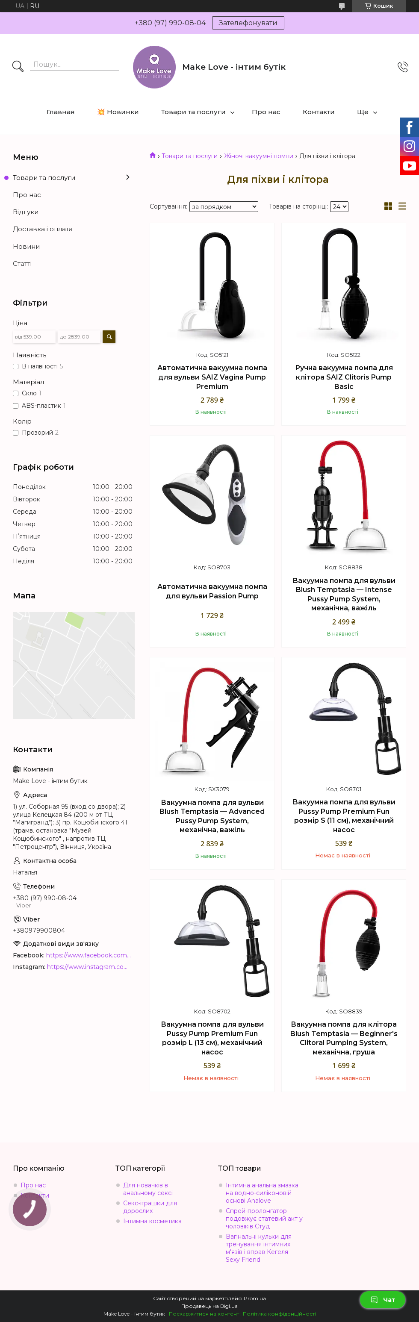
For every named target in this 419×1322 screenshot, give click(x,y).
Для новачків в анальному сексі (148, 1189)
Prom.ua (255, 1298)
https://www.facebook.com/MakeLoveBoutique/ (89, 955)
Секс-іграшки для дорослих (150, 1207)
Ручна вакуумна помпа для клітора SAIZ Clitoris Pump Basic (344, 377)
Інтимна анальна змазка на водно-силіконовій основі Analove (262, 1192)
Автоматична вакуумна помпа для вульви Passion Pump (212, 591)
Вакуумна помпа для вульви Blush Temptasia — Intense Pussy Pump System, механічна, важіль (343, 594)
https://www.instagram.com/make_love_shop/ (90, 967)
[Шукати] (18, 67)
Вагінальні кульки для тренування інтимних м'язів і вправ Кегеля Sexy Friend (259, 1248)
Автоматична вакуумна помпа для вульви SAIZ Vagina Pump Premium (212, 377)
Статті (22, 263)
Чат (382, 1300)
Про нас (266, 112)
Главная (61, 112)
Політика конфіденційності (279, 1313)
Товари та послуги (193, 112)
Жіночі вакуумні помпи (258, 156)
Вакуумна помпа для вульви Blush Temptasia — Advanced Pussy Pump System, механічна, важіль (212, 816)
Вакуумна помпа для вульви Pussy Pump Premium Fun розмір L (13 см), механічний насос (212, 1038)
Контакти (319, 112)
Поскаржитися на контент (204, 1313)
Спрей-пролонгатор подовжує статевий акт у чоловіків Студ (264, 1218)
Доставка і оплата (43, 229)
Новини (26, 246)
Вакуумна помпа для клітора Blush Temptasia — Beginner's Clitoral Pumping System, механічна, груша (344, 1038)
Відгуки (25, 212)
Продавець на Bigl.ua (209, 1306)
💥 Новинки (118, 112)
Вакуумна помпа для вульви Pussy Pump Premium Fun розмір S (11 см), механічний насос (343, 816)
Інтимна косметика (152, 1221)
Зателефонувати (248, 23)
